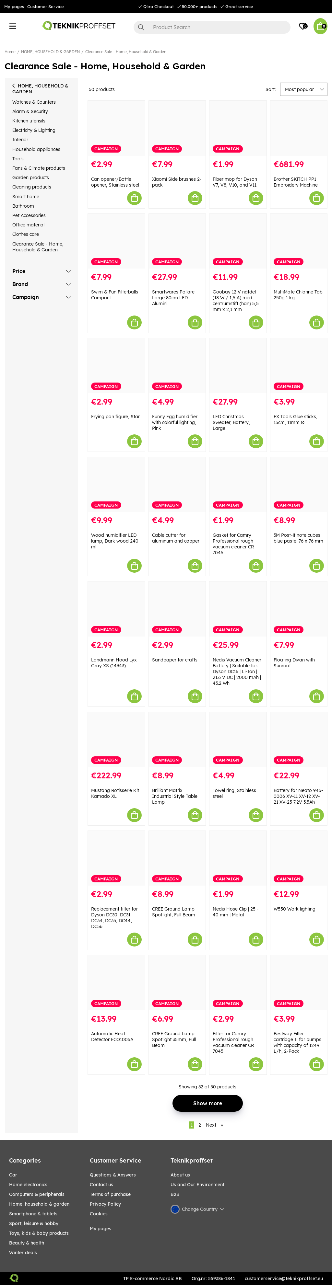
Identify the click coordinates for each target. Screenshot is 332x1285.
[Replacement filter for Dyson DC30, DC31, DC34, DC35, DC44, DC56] (116, 858)
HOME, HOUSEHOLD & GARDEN (50, 51)
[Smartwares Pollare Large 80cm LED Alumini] (177, 241)
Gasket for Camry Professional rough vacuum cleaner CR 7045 (233, 544)
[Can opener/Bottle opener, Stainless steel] (116, 128)
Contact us (101, 1184)
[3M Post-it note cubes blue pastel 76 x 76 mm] (299, 484)
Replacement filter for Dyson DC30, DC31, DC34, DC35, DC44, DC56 (114, 917)
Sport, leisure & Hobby (33, 1223)
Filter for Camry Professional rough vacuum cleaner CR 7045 (233, 1042)
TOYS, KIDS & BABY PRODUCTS (39, 1233)
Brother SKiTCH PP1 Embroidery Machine (296, 182)
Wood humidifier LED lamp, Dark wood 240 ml (114, 541)
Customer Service (45, 6)
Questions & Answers (113, 1175)
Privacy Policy (105, 1204)
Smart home (25, 197)
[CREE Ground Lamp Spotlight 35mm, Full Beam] (177, 982)
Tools (18, 159)
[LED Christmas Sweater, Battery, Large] (238, 365)
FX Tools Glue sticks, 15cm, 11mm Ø (295, 419)
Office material (28, 225)
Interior (20, 140)
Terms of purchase (110, 1194)
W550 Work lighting (294, 909)
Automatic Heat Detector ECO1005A (112, 1036)
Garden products (30, 177)
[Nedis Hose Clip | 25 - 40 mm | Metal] (238, 858)
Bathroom (23, 206)
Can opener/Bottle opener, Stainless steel (115, 182)
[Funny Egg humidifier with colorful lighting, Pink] (177, 365)
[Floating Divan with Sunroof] (299, 609)
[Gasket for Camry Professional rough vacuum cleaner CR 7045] (238, 484)
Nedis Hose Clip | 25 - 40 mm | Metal (236, 912)
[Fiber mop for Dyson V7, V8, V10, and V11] (238, 128)
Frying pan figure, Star (115, 416)
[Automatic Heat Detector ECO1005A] (116, 982)
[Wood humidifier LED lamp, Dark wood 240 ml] (116, 484)
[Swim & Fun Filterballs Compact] (116, 241)
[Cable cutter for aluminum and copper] (177, 484)
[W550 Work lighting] (299, 858)
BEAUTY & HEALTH (26, 1243)
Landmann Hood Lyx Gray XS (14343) (114, 663)
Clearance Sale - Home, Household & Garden (125, 51)
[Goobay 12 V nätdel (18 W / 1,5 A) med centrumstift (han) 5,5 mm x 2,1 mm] (238, 241)
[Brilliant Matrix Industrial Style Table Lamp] (177, 739)
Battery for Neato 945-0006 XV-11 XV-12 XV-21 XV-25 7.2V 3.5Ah (298, 796)
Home (10, 51)
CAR (13, 1175)
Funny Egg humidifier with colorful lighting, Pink (174, 422)
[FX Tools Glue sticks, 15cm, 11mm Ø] (299, 365)
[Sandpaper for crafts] (177, 609)
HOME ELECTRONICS (28, 1184)
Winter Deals (23, 1253)
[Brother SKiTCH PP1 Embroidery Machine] (299, 128)
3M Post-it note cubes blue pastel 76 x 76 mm (298, 538)
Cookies (99, 1214)
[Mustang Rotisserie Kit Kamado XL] (116, 739)
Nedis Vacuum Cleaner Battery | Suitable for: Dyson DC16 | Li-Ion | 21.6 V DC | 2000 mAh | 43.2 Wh (237, 671)
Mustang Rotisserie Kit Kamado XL (115, 793)
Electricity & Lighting (33, 130)
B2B (175, 1194)
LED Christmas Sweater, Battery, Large (231, 422)
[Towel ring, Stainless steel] (238, 739)
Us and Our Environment (197, 1184)
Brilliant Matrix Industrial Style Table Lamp (174, 796)
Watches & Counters (34, 102)
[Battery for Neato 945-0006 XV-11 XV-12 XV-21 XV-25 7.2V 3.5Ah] (299, 739)
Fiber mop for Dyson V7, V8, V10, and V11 (235, 182)
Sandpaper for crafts (174, 660)
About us (180, 1175)
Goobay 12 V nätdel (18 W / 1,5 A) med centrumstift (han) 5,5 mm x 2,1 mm (236, 300)
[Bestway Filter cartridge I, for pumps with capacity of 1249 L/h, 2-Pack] (299, 982)
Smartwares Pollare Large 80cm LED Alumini (173, 297)
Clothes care (25, 234)
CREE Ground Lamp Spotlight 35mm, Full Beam (174, 1039)
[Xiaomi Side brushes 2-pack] (177, 128)
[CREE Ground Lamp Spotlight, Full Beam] (177, 858)
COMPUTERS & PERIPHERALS (37, 1194)
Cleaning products (31, 187)
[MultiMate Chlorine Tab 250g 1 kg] (299, 241)
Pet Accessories (29, 215)
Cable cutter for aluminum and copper (175, 538)
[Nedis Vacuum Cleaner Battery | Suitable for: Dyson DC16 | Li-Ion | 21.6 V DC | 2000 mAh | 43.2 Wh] (238, 609)
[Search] (212, 27)
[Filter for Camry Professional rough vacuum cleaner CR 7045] (238, 982)
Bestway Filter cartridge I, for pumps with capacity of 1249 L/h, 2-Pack (297, 1042)
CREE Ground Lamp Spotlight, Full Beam (173, 912)
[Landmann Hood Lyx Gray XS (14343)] (116, 609)
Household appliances (36, 149)
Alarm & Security (30, 111)
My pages (14, 6)
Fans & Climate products (38, 168)
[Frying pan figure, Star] (116, 365)
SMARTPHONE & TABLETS (33, 1214)
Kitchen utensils (28, 121)
